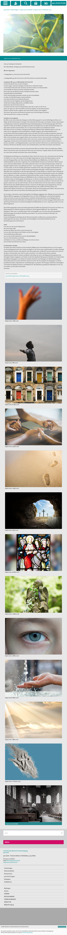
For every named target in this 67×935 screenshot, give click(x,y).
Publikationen (8, 909)
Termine (6, 918)
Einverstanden (62, 926)
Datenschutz (13, 889)
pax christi (6, 9)
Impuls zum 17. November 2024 (42, 9)
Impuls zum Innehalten (26, 9)
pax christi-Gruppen (9, 903)
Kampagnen (7, 906)
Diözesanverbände (9, 898)
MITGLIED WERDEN (9, 923)
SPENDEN (6, 921)
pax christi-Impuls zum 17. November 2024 (17, 276)
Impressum (6, 889)
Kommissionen (8, 901)
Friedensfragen (14, 9)
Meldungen (7, 915)
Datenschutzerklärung (27, 932)
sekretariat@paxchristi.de (13, 887)
